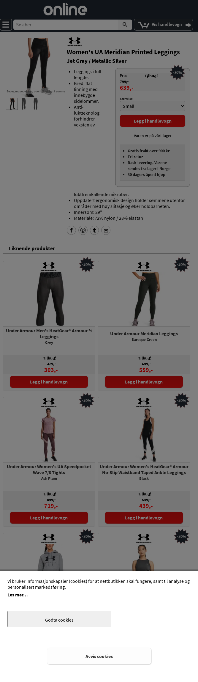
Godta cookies (59, 620)
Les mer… (17, 595)
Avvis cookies (99, 656)
